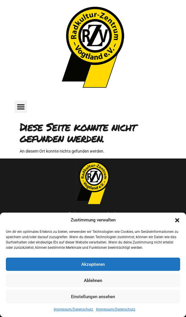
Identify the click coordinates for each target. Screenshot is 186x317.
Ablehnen (93, 280)
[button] (177, 220)
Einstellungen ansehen (93, 296)
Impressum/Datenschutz (73, 309)
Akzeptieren (93, 264)
